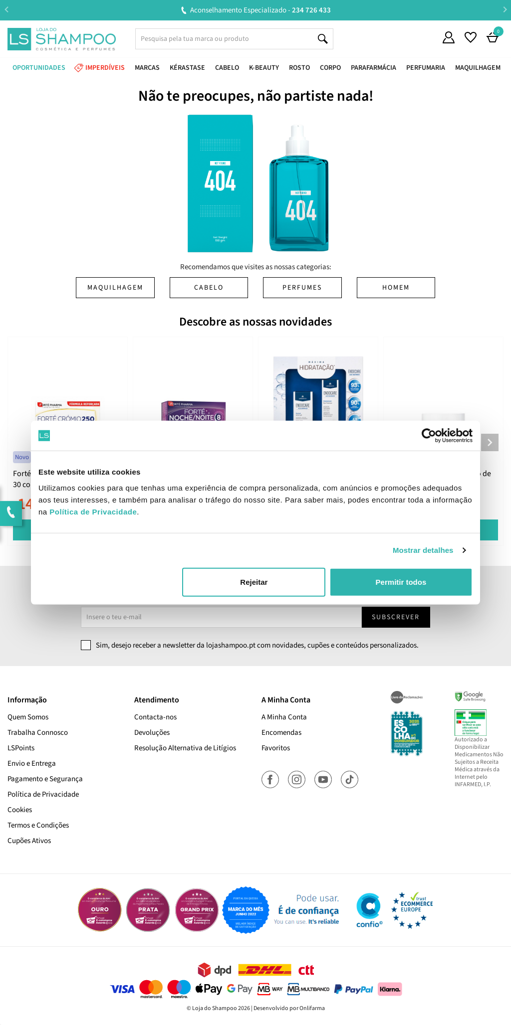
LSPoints (20, 748)
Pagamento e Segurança (45, 779)
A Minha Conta (284, 717)
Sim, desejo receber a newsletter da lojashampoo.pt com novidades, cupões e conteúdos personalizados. (257, 645)
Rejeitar (253, 581)
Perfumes (302, 288)
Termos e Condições (38, 825)
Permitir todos (401, 581)
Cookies (19, 810)
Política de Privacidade (43, 794)
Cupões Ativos (29, 841)
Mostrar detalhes (423, 550)
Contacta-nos (155, 717)
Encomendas (281, 732)
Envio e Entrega (31, 763)
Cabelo (209, 288)
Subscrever (396, 617)
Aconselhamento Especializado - (260, 10)
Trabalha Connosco (37, 732)
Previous (6, 9)
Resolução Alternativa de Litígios (185, 748)
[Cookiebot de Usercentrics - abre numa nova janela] (429, 435)
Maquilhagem (115, 288)
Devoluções (152, 732)
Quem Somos (27, 717)
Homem (396, 288)
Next (505, 9)
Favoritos (275, 748)
